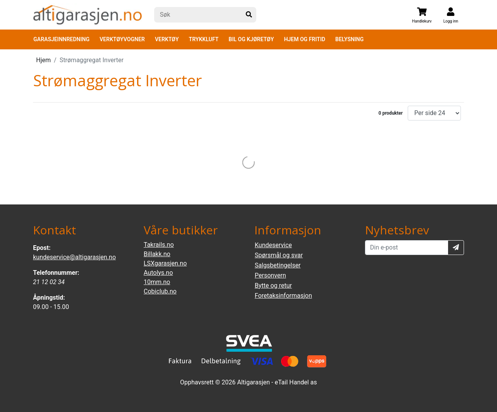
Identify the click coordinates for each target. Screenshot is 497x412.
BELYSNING (349, 39)
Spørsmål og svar (279, 255)
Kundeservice (273, 245)
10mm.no (157, 282)
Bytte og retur (273, 285)
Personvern (270, 275)
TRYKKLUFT (203, 39)
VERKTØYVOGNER (122, 39)
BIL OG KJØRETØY (251, 39)
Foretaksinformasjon (283, 295)
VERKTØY (167, 39)
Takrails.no (159, 244)
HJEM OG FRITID (304, 39)
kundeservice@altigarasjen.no (74, 257)
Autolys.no (158, 272)
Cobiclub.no (160, 291)
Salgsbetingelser (278, 265)
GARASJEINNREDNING (61, 39)
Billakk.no (157, 254)
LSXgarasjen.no (165, 263)
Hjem (43, 60)
